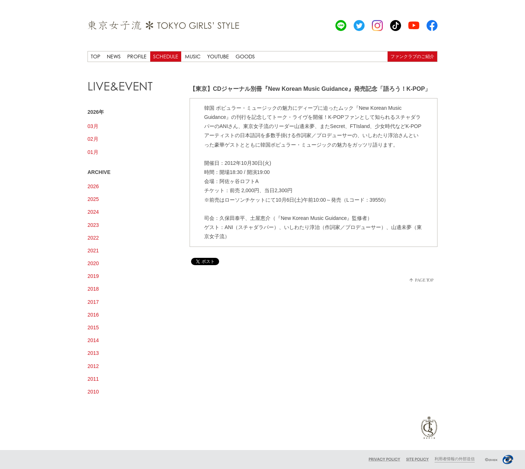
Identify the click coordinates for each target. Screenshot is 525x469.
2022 (93, 238)
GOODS (245, 56)
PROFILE (137, 56)
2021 (93, 250)
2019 (93, 276)
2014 (93, 340)
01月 (93, 152)
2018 (93, 289)
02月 (93, 139)
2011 (93, 379)
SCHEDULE (165, 56)
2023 (93, 225)
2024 (93, 212)
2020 (93, 263)
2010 (93, 392)
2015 (93, 327)
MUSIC (193, 56)
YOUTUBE (218, 56)
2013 (93, 353)
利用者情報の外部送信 (455, 459)
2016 (93, 315)
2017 (93, 302)
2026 (93, 186)
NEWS (114, 56)
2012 (93, 366)
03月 (93, 126)
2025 (93, 199)
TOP (95, 56)
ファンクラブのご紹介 (412, 56)
